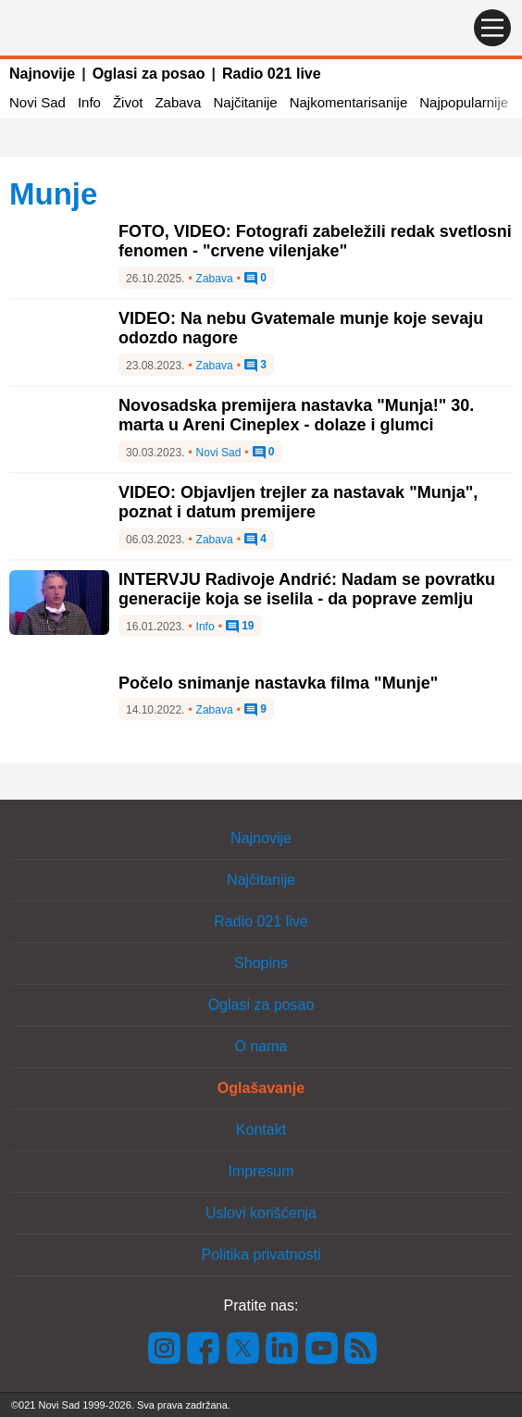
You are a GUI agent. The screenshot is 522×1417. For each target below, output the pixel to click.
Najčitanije (245, 102)
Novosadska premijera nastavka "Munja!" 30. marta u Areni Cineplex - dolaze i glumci (296, 415)
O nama (261, 1046)
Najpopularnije (463, 102)
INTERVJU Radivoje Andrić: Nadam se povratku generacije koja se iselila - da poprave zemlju (306, 589)
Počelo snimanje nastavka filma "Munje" (278, 683)
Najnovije (42, 73)
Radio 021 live (271, 73)
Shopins (261, 963)
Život (128, 102)
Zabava (178, 102)
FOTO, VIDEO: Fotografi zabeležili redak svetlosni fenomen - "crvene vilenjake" (315, 241)
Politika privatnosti (261, 1254)
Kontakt (261, 1129)
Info (89, 102)
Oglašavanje (261, 1088)
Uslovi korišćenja (261, 1213)
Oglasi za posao (149, 73)
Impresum (260, 1171)
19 (240, 626)
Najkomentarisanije (349, 102)
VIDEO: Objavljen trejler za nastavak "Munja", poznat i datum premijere (298, 502)
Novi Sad (37, 102)
